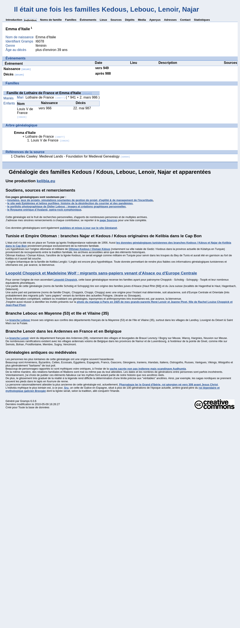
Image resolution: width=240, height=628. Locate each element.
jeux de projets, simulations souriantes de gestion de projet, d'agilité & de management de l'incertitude (87, 200)
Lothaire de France (45, 97)
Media (142, 19)
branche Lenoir (19, 338)
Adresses (170, 19)
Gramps (25, 401)
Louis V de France (25, 112)
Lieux (103, 19)
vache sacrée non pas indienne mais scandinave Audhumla (148, 368)
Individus (30, 20)
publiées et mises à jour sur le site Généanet (88, 227)
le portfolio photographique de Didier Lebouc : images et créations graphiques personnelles (66, 206)
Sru (66, 387)
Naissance (17, 69)
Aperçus (154, 19)
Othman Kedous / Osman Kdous (89, 249)
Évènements (88, 19)
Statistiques (202, 19)
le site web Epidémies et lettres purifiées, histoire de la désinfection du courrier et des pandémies (70, 203)
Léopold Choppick (65, 279)
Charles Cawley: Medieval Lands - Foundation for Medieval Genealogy (72, 156)
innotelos (13, 200)
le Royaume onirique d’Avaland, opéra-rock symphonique (44, 209)
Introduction (14, 19)
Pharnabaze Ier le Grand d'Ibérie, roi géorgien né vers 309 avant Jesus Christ (168, 384)
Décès (14, 74)
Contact (185, 19)
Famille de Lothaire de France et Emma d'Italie (49, 93)
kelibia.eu (46, 181)
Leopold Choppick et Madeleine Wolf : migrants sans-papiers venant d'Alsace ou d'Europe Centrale (101, 273)
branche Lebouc (19, 320)
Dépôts (129, 19)
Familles (70, 19)
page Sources (108, 220)
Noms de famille (51, 19)
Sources (116, 19)
